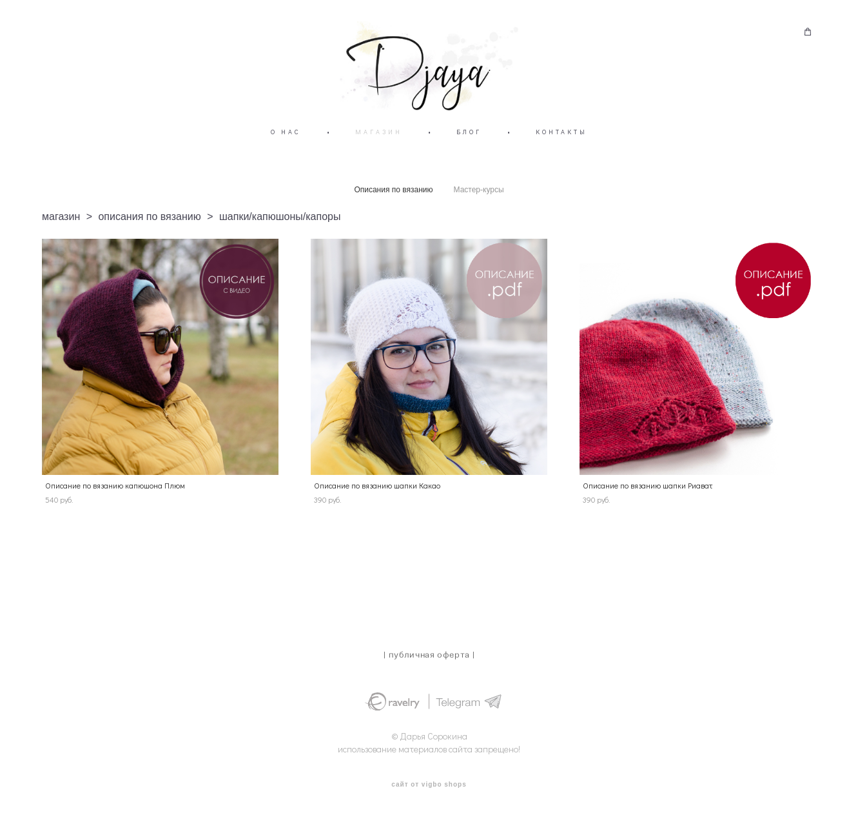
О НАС (286, 152)
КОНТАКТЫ (561, 152)
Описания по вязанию (393, 209)
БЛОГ (469, 152)
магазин (61, 236)
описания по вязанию (149, 236)
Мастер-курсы (479, 209)
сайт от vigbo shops (429, 784)
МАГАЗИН (378, 152)
